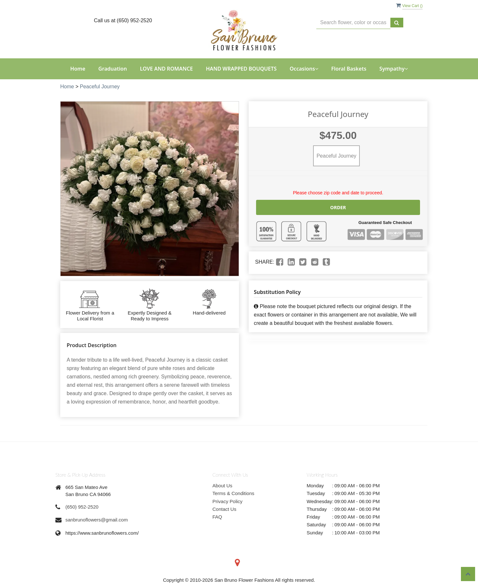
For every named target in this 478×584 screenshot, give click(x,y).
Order (338, 207)
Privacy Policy (228, 501)
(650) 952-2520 (82, 507)
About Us (223, 485)
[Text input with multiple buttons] (353, 22)
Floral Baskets (348, 68)
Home (77, 68)
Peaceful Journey (100, 86)
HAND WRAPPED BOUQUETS (241, 68)
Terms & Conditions (233, 493)
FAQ (217, 517)
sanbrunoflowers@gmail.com (96, 519)
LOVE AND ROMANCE (166, 68)
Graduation (112, 68)
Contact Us (224, 509)
